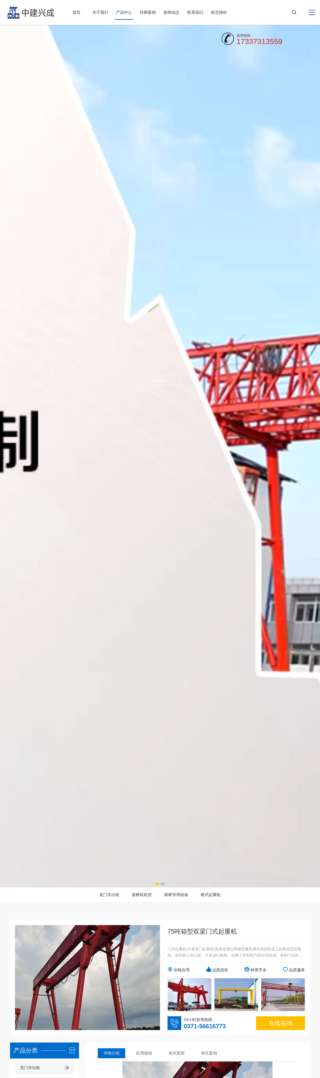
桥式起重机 (211, 895)
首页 (76, 12)
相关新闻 (176, 1053)
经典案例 (148, 12)
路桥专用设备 (176, 895)
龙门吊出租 (109, 895)
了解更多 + (160, 381)
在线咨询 (280, 1023)
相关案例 (209, 1053)
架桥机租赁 (142, 895)
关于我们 (100, 12)
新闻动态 (172, 12)
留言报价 (219, 12)
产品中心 (124, 12)
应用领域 (144, 1053)
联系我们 (195, 12)
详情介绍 (112, 1053)
